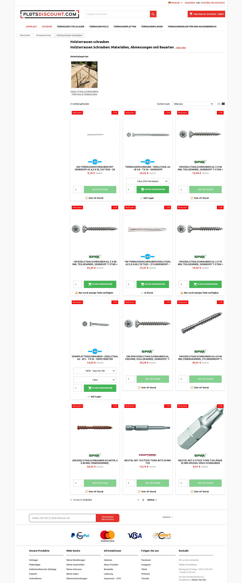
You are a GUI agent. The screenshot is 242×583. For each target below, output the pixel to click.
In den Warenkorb (153, 190)
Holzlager (33, 560)
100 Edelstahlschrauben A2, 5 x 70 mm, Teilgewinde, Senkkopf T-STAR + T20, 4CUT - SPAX (200, 264)
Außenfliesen (35, 578)
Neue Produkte (111, 564)
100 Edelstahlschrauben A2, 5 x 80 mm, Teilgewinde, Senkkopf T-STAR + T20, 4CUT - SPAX (95, 264)
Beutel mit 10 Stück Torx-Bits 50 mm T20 (147, 461)
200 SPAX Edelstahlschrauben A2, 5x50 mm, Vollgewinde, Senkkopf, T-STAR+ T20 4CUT (147, 359)
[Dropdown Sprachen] (175, 3)
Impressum (109, 578)
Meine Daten (72, 574)
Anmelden (190, 3)
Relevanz (194, 104)
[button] (61, 538)
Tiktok (144, 569)
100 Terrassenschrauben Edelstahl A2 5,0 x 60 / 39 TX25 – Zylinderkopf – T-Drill (147, 264)
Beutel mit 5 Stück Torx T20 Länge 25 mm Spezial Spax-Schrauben (200, 461)
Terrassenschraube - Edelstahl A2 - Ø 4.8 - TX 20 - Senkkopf (147, 168)
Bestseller (108, 569)
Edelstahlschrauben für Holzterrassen (84, 93)
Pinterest (145, 574)
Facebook (146, 560)
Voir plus (181, 47)
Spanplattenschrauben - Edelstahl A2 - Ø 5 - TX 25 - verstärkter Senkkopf (95, 359)
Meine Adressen (74, 569)
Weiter (152, 499)
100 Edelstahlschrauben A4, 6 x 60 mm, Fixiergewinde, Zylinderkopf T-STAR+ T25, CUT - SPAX (200, 359)
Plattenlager (34, 564)
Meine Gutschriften (75, 564)
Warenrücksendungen (76, 578)
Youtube (145, 578)
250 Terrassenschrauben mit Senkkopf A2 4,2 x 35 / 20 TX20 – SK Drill (95, 169)
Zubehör (33, 574)
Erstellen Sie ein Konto (213, 3)
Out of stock (100, 189)
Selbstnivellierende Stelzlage (42, 569)
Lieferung (108, 574)
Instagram (146, 564)
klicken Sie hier (199, 580)
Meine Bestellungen (75, 560)
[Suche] (121, 14)
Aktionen (108, 560)
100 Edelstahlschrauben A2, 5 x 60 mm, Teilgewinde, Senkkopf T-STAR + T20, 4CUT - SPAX (200, 169)
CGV (118, 578)
